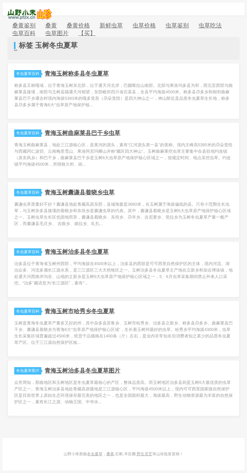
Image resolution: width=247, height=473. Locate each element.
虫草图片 (57, 33)
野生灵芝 (144, 454)
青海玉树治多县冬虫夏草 (77, 252)
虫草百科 (24, 33)
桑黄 (51, 25)
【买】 (87, 33)
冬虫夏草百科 (28, 73)
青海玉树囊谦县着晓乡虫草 (79, 192)
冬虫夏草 (94, 454)
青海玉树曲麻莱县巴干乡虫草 (82, 133)
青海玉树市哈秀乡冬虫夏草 (79, 311)
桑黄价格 (78, 25)
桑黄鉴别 (24, 25)
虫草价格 (144, 25)
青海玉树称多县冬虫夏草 (77, 73)
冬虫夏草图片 (28, 370)
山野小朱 (29, 14)
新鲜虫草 (111, 25)
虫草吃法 (210, 25)
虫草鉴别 (177, 25)
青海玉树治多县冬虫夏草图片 (82, 370)
